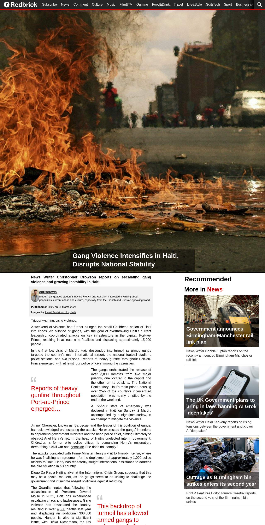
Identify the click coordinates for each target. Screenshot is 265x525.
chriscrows (48, 292)
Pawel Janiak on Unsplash (60, 312)
